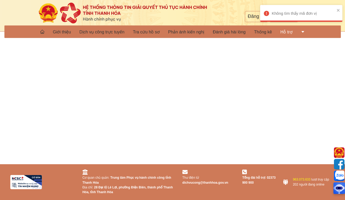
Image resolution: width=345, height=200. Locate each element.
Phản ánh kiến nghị (186, 32)
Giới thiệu (62, 32)
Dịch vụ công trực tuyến (101, 32)
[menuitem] (42, 31)
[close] (337, 10)
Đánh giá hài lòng (229, 32)
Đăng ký (256, 16)
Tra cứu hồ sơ (146, 32)
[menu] (172, 31)
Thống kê (263, 32)
